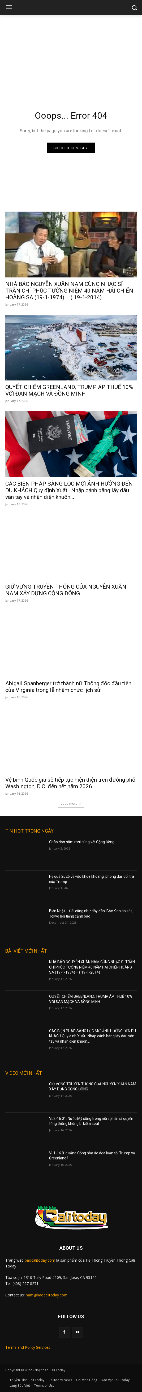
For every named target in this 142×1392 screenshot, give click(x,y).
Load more (71, 803)
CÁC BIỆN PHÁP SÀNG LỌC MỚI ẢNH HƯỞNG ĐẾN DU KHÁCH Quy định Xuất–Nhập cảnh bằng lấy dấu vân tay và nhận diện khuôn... (69, 490)
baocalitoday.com (40, 1260)
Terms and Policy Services (27, 1347)
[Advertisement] (71, 55)
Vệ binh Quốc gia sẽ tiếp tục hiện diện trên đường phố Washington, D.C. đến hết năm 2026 (70, 783)
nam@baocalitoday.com (46, 1294)
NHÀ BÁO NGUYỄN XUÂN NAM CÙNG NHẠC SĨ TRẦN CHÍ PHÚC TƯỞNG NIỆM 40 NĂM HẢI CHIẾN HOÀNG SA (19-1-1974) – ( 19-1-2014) (69, 291)
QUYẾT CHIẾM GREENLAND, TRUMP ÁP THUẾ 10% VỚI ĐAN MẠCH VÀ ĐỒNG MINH (69, 390)
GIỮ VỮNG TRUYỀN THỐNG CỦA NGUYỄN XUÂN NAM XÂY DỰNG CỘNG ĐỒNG (65, 590)
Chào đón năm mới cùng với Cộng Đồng (81, 842)
